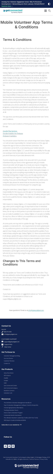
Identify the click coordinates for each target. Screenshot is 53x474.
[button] (49, 10)
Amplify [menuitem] (6, 378)
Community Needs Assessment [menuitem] (12, 415)
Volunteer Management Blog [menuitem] (12, 356)
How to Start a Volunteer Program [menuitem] (13, 413)
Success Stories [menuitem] (8, 358)
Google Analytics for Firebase (13, 133)
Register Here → (7, 6)
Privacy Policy (44, 459)
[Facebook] (5, 446)
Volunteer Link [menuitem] (8, 393)
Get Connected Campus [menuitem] (10, 388)
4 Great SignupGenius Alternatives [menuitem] (13, 408)
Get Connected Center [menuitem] (10, 385)
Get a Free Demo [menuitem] (8, 373)
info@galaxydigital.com (36, 310)
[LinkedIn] (13, 446)
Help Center (6, 347)
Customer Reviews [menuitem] (9, 361)
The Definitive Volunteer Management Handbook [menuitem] (17, 402)
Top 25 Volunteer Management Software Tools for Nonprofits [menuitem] (21, 405)
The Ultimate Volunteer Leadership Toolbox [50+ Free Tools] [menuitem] (21, 418)
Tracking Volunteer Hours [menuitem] (11, 410)
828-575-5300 (6, 332)
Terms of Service (34, 459)
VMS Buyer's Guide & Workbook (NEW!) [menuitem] (15, 420)
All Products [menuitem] (7, 375)
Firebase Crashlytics (10, 136)
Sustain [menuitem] (6, 380)
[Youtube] (9, 446)
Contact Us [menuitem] (7, 363)
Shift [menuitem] (5, 383)
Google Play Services (10, 131)
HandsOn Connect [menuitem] (9, 390)
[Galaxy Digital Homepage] (12, 11)
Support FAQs (7, 344)
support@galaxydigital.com (10, 342)
